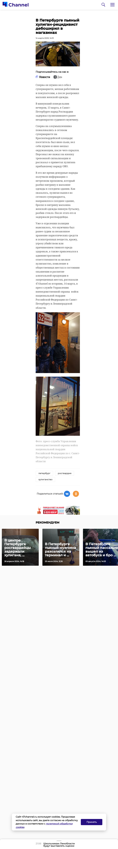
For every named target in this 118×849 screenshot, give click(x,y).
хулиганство (45, 479)
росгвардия (64, 473)
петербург (44, 473)
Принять (92, 822)
